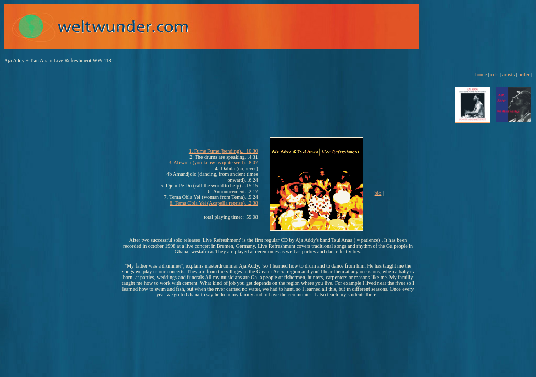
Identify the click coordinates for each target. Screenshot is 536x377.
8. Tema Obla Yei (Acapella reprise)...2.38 (214, 203)
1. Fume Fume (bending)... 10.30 (223, 151)
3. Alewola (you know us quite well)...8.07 (213, 162)
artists (508, 74)
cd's (494, 74)
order (523, 74)
